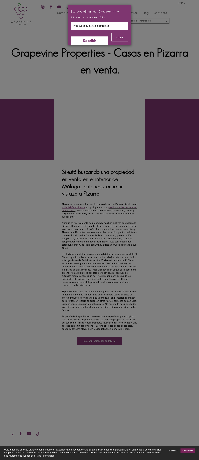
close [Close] (119, 37)
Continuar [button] (188, 451)
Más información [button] (46, 455)
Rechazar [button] (172, 451)
